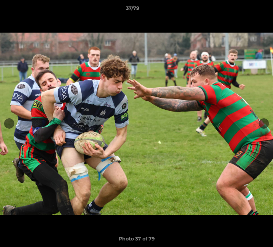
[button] (244, 10)
